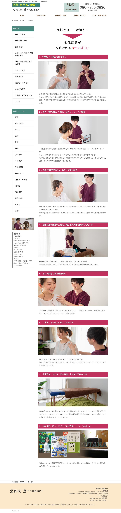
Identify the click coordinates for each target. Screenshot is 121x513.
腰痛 (16, 117)
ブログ (17, 102)
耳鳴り (17, 205)
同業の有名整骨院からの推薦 (23, 63)
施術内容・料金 (60, 15)
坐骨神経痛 (19, 167)
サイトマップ (90, 504)
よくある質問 (20, 89)
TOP (19, 20)
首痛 (16, 142)
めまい (17, 211)
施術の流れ (19, 47)
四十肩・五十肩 (21, 180)
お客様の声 (19, 77)
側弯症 (17, 186)
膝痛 (16, 148)
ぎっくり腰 (19, 123)
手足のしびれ (20, 173)
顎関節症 (18, 192)
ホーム (27, 504)
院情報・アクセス (80, 15)
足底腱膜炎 (19, 198)
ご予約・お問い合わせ (99, 15)
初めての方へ (41, 15)
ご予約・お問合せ (79, 504)
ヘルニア (18, 161)
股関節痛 (18, 155)
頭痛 (16, 136)
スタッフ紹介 (20, 70)
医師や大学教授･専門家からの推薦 (24, 54)
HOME (22, 15)
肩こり (17, 130)
